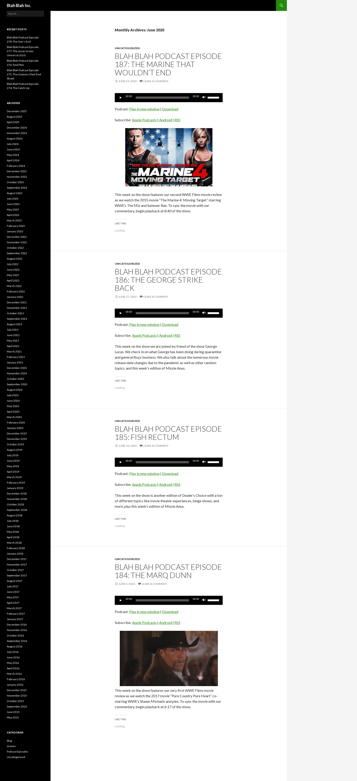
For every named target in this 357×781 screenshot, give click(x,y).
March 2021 (14, 351)
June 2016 (13, 657)
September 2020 (17, 384)
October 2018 (15, 504)
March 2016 (14, 673)
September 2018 (17, 510)
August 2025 (14, 116)
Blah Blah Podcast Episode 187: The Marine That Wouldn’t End (168, 64)
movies (11, 746)
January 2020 (15, 428)
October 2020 (15, 378)
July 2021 (12, 329)
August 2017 (14, 581)
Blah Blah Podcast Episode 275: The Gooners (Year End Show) (24, 74)
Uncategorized (127, 48)
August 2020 (14, 389)
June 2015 (13, 712)
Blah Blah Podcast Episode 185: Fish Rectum (168, 432)
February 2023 (16, 226)
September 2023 (17, 187)
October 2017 (15, 570)
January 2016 (15, 684)
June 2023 (13, 204)
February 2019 (16, 482)
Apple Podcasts (144, 120)
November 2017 (17, 564)
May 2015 (13, 717)
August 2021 (14, 324)
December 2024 (17, 127)
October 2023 (15, 182)
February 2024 (16, 165)
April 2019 (13, 471)
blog (9, 740)
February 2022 (16, 291)
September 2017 (17, 575)
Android (165, 120)
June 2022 (13, 269)
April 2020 (13, 411)
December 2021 (17, 302)
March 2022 (14, 286)
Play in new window (144, 109)
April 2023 (13, 215)
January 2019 (15, 488)
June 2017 (13, 591)
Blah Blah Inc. (19, 5)
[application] (169, 97)
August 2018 (14, 515)
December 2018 (17, 493)
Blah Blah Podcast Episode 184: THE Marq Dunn (168, 571)
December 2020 (17, 368)
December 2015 (17, 690)
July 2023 (12, 198)
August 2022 (14, 258)
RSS (177, 120)
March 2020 (14, 417)
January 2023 (15, 231)
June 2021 (13, 335)
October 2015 (15, 701)
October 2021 (15, 313)
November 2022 (17, 242)
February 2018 (16, 548)
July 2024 (12, 144)
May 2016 (13, 662)
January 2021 (15, 362)
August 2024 (14, 138)
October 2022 (15, 247)
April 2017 (13, 602)
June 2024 (13, 149)
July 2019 (12, 455)
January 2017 (15, 619)
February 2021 (16, 357)
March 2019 (14, 477)
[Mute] (204, 97)
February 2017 (16, 613)
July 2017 (12, 586)
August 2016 (14, 646)
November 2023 (17, 176)
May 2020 (13, 406)
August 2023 (14, 193)
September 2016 (17, 641)
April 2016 (13, 668)
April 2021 (13, 346)
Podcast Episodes (17, 751)
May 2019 (13, 466)
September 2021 (17, 318)
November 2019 (17, 439)
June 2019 (13, 460)
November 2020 (17, 373)
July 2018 (12, 520)
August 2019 (14, 449)
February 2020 (16, 422)
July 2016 (12, 652)
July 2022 (12, 264)
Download (170, 109)
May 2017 (13, 597)
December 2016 (17, 624)
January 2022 (15, 297)
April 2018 (13, 537)
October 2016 (15, 635)
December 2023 (17, 171)
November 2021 (17, 307)
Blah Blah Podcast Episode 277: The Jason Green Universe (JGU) (23, 51)
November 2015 (17, 695)
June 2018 (13, 526)
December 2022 (17, 236)
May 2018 (13, 531)
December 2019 (17, 433)
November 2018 (17, 499)
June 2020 (13, 400)
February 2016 (16, 679)
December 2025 (17, 111)
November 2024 (17, 133)
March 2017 (14, 608)
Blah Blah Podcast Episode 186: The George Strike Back (168, 279)
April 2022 (13, 280)
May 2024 (13, 155)
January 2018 (15, 553)
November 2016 (17, 630)
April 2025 (13, 122)
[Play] (120, 97)
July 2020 (12, 395)
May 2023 (13, 209)
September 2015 (17, 706)
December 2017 (17, 559)
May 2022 (13, 275)
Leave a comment (155, 81)
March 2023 (14, 220)
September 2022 (17, 253)
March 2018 (14, 542)
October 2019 (15, 444)
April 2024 (13, 160)
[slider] (162, 97)
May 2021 (13, 340)
